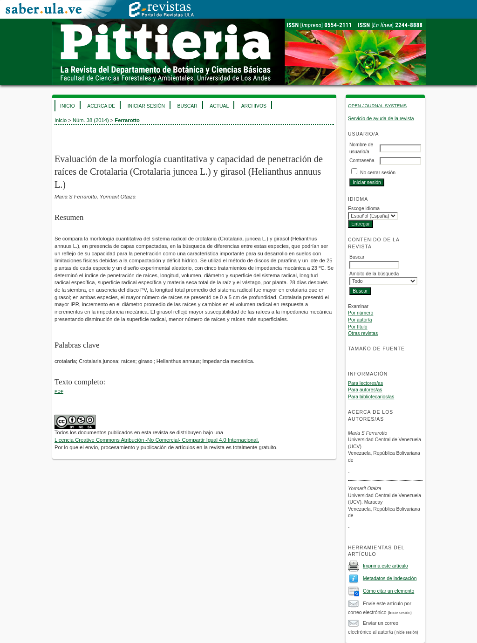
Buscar (187, 106)
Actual (219, 106)
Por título (358, 326)
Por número (360, 312)
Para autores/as (365, 389)
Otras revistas (363, 333)
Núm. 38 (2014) (91, 120)
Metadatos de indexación (390, 578)
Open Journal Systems (377, 105)
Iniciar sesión (146, 106)
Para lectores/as (365, 383)
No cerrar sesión (377, 172)
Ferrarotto (127, 120)
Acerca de (101, 106)
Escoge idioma (364, 208)
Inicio (67, 106)
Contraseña (362, 160)
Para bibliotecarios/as (371, 396)
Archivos (253, 106)
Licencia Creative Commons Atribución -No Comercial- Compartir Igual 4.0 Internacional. (157, 440)
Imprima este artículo (385, 565)
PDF (59, 391)
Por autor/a (360, 319)
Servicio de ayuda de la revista (381, 118)
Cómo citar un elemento (388, 591)
